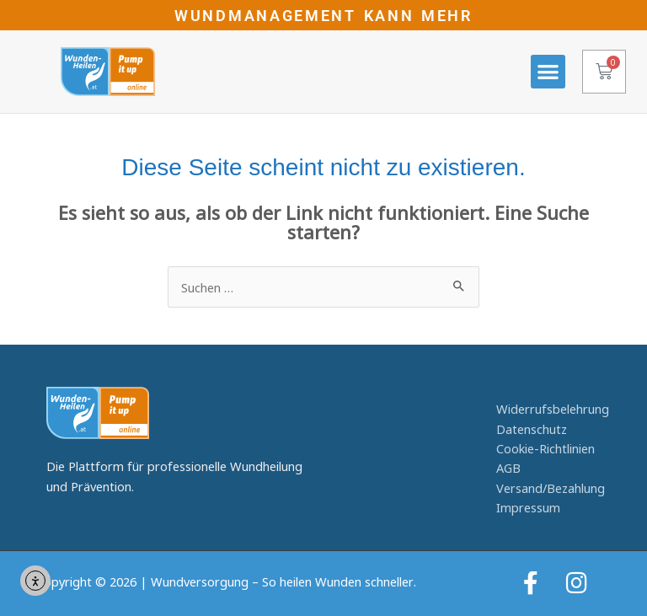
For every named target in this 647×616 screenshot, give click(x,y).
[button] (548, 72)
